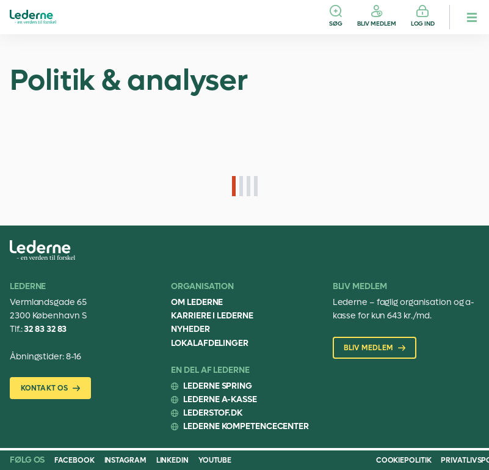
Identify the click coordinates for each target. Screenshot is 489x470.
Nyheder (190, 329)
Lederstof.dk (212, 413)
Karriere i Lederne (212, 315)
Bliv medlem (376, 24)
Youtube (214, 460)
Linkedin (172, 460)
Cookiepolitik (404, 460)
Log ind (423, 24)
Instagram (125, 460)
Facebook (74, 460)
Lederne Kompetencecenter (246, 426)
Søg (335, 24)
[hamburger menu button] (472, 17)
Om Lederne (197, 302)
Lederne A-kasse (220, 399)
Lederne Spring (217, 386)
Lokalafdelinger (209, 343)
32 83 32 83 (45, 329)
